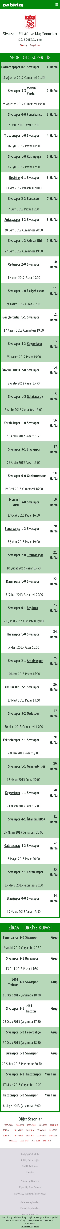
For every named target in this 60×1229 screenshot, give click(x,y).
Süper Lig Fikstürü (30, 1181)
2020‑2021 (53, 1135)
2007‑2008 (31, 1125)
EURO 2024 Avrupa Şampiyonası (30, 1193)
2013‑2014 (30, 1130)
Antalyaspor (12, 219)
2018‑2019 (30, 1135)
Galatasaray (35, 396)
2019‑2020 (41, 1135)
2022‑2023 (24, 1140)
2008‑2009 (43, 1125)
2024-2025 (47, 1140)
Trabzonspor (12, 135)
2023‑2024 (36, 1140)
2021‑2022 (13, 1140)
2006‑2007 (20, 1125)
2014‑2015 (41, 1130)
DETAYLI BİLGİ (26, 1226)
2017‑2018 (18, 1135)
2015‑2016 (53, 1130)
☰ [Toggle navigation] (56, 5)
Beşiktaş (14, 177)
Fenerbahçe (34, 114)
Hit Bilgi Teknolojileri (30, 1160)
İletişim (30, 1172)
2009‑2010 (54, 1125)
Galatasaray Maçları (30, 1202)
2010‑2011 (7, 1130)
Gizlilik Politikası (30, 1166)
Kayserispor (34, 343)
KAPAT (36, 1226)
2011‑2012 (18, 1130)
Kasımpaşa (34, 156)
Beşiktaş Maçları (30, 1214)
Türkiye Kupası (35, 45)
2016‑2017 (7, 1135)
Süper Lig (23, 45)
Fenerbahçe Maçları (30, 1208)
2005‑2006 (8, 1125)
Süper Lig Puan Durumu (30, 1187)
